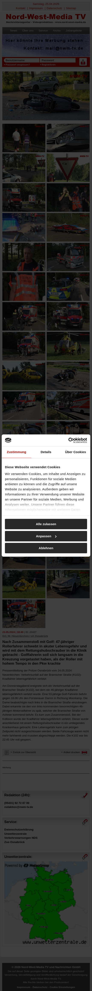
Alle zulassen (46, 524)
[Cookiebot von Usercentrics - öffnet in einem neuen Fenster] (68, 440)
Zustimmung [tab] (16, 452)
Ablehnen (46, 548)
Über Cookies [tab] (75, 452)
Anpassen (46, 536)
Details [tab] (46, 452)
